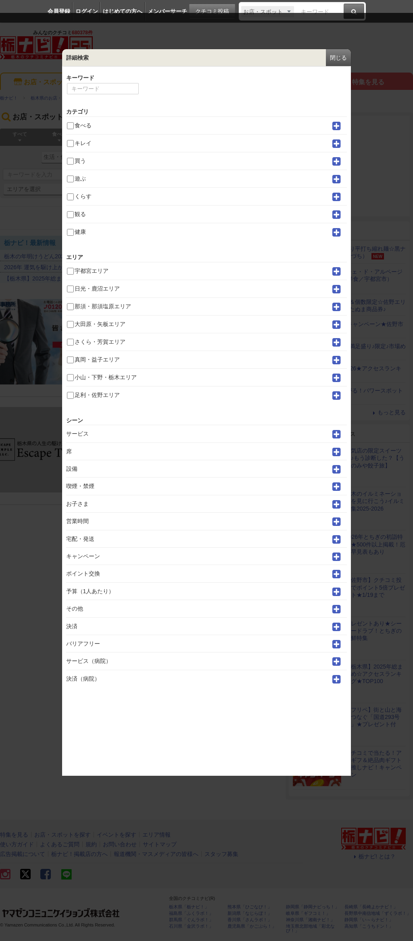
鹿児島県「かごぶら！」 (251, 926)
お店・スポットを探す (50, 82)
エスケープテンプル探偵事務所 (146, 413)
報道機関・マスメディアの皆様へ (156, 854)
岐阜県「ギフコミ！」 (308, 913)
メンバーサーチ (167, 11)
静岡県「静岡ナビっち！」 (312, 907)
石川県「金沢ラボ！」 (191, 926)
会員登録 (59, 11)
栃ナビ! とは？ (373, 856)
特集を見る (362, 82)
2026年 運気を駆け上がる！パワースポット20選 (65, 267)
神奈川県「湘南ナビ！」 (310, 920)
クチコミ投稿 (212, 11)
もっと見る (258, 242)
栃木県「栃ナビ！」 (189, 907)
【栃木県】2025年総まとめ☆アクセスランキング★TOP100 (80, 278)
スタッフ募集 (221, 854)
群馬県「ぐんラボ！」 (191, 920)
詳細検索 (209, 189)
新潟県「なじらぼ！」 (249, 913)
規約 (91, 844)
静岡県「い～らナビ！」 (368, 920)
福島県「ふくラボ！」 (191, 913)
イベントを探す (154, 82)
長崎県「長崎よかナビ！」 (371, 907)
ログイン (86, 11)
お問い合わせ (120, 844)
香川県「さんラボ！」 (249, 920)
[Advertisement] (349, 166)
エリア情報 (258, 82)
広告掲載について (22, 854)
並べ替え (265, 218)
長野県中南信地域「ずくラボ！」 (377, 913)
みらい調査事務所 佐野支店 (143, 305)
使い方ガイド (17, 844)
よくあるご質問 (59, 844)
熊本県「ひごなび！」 (249, 907)
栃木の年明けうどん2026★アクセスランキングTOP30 (73, 256)
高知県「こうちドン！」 (368, 926)
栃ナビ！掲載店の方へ (79, 854)
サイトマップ (160, 844)
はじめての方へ (122, 11)
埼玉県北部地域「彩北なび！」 (310, 928)
